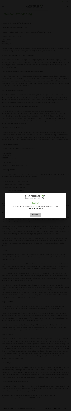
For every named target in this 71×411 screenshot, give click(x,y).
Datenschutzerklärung (35, 208)
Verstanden (35, 215)
